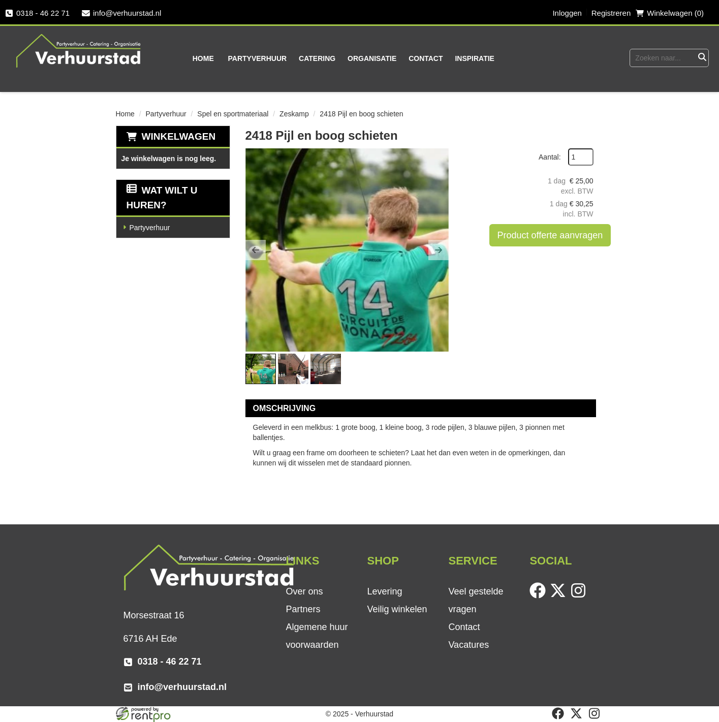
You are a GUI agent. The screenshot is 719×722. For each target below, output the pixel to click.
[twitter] (560, 596)
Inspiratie (474, 58)
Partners (303, 609)
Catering (317, 58)
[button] (255, 250)
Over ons (304, 591)
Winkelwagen (179, 136)
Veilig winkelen (397, 609)
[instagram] (580, 596)
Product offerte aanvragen (550, 235)
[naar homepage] (79, 50)
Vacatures (468, 645)
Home (203, 58)
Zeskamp (294, 114)
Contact (426, 58)
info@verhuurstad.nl (121, 13)
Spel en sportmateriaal (232, 114)
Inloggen (567, 13)
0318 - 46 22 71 (37, 13)
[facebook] (539, 596)
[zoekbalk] (662, 58)
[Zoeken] (702, 58)
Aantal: (550, 157)
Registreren (611, 13)
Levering (384, 591)
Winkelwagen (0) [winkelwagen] (670, 13)
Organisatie (372, 58)
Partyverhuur (257, 58)
